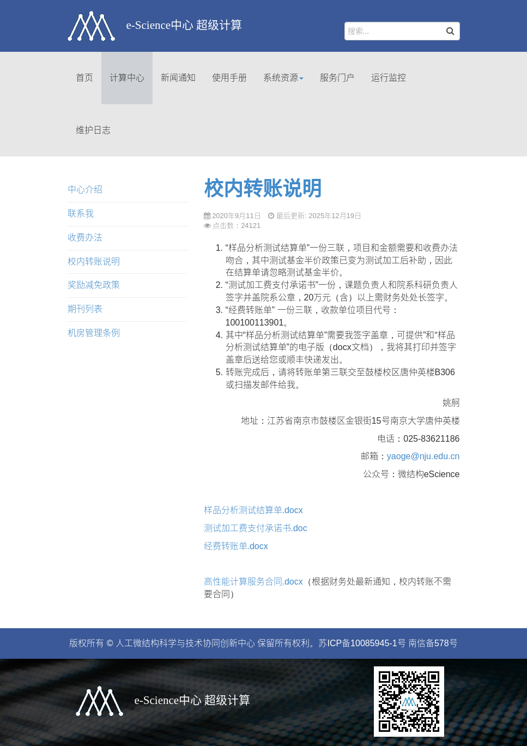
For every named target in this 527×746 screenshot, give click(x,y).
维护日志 (93, 130)
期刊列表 (85, 309)
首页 (84, 77)
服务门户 (337, 77)
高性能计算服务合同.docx (253, 581)
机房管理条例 (94, 333)
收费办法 (85, 237)
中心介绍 (85, 189)
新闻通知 (178, 77)
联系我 (81, 213)
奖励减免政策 (94, 285)
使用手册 (229, 77)
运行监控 (388, 77)
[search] (402, 31)
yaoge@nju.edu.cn (423, 456)
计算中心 (127, 77)
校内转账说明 (263, 189)
